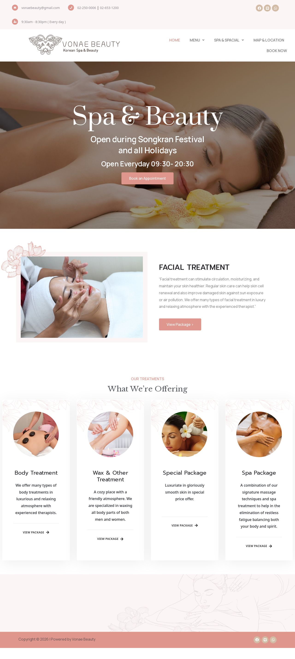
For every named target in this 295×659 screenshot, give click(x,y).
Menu (197, 40)
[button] (197, 40)
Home (174, 40)
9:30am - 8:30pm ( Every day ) (43, 22)
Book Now (277, 50)
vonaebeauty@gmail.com (40, 8)
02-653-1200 (109, 8)
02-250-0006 (86, 8)
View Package (36, 548)
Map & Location (269, 40)
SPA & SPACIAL (229, 40)
